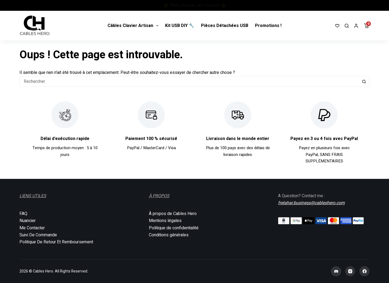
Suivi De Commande (38, 235)
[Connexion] (356, 26)
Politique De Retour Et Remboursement (56, 242)
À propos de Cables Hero (173, 213)
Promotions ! (268, 25)
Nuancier (27, 220)
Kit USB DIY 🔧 (179, 25)
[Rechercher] (347, 26)
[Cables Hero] (34, 25)
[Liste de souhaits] (337, 26)
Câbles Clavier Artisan (134, 25)
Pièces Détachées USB (224, 25)
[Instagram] (350, 271)
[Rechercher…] (189, 81)
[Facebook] (364, 271)
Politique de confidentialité (174, 228)
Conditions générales (169, 235)
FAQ (23, 213)
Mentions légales (165, 220)
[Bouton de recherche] (364, 81)
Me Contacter (32, 228)
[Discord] (336, 271)
